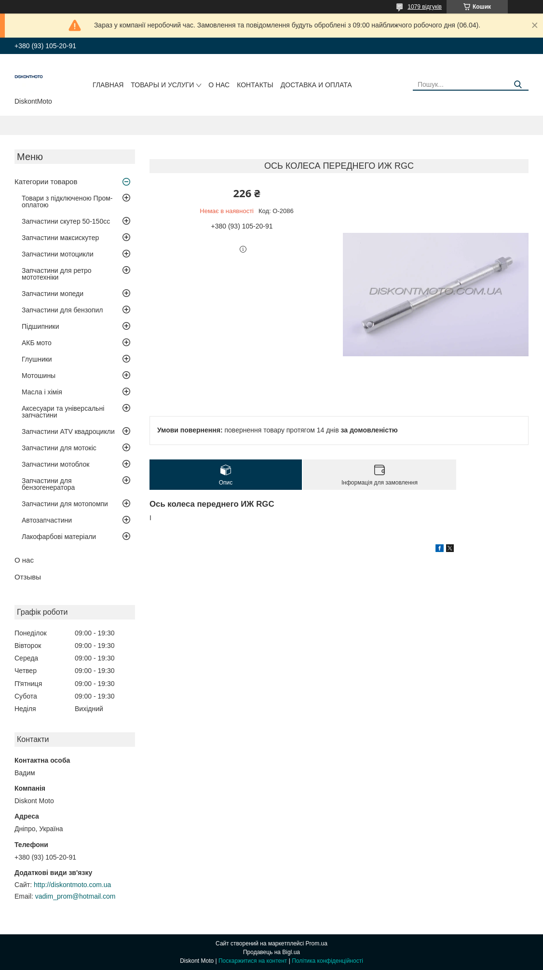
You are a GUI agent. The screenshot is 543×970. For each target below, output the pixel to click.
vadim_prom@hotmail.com (75, 896)
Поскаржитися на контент (252, 960)
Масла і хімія (42, 392)
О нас (219, 85)
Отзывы (27, 577)
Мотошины (38, 375)
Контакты (255, 85)
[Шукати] (518, 85)
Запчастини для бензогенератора (48, 484)
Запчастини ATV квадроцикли (68, 431)
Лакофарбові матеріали (59, 536)
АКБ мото (37, 343)
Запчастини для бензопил (62, 310)
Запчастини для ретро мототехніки (56, 274)
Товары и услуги (162, 85)
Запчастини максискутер (60, 238)
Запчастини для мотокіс (59, 448)
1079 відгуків (424, 6)
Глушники (37, 359)
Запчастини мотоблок (55, 464)
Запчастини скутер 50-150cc (66, 221)
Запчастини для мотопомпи (65, 504)
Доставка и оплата (316, 85)
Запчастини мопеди (52, 293)
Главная (108, 85)
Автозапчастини (47, 520)
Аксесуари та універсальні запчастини (63, 411)
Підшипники (40, 326)
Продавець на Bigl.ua (271, 952)
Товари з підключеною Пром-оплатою (67, 201)
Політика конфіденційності (327, 960)
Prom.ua (316, 943)
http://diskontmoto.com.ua (72, 885)
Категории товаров (45, 181)
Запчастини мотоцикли (58, 254)
